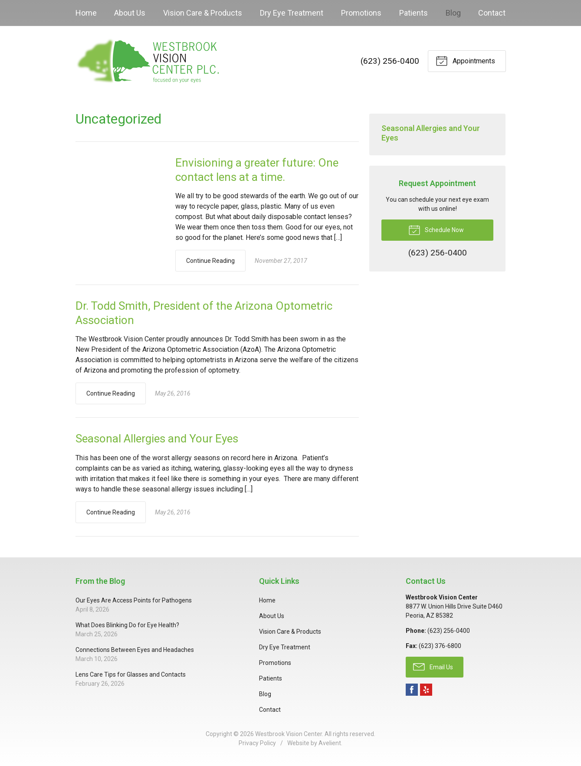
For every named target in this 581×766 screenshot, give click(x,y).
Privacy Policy (257, 743)
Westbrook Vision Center (288, 733)
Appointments (465, 60)
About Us (129, 12)
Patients (413, 12)
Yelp (426, 690)
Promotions (361, 12)
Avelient (329, 743)
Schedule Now (436, 229)
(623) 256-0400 (390, 61)
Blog (453, 12)
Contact (492, 12)
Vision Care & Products (202, 12)
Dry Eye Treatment (291, 12)
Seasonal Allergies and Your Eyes (156, 438)
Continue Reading (210, 260)
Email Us (433, 666)
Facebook (412, 690)
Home (86, 12)
